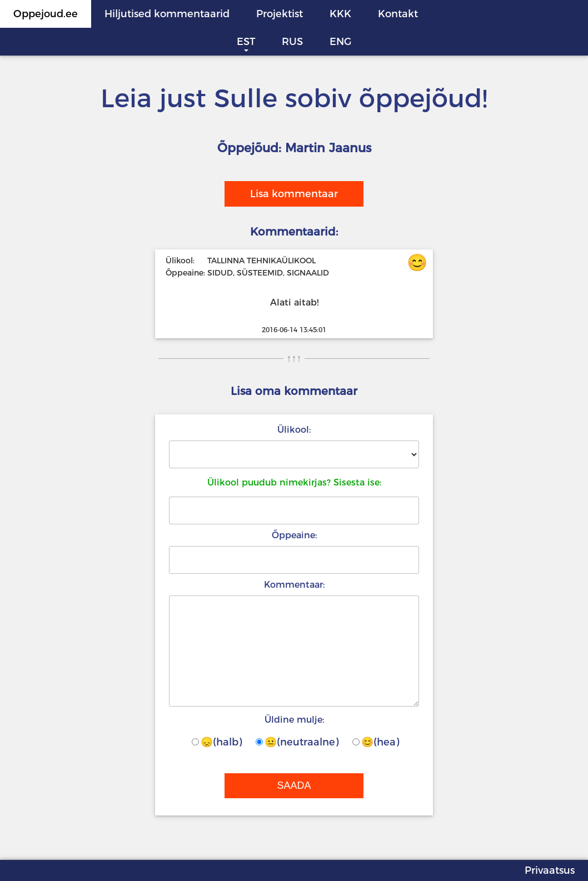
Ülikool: (294, 429)
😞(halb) (217, 742)
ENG (340, 42)
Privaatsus (550, 870)
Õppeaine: (294, 535)
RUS (292, 42)
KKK (340, 14)
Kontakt (398, 14)
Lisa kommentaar (294, 194)
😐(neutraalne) (297, 742)
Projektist (279, 14)
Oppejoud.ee (45, 14)
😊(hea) (375, 742)
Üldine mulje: (294, 719)
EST (246, 42)
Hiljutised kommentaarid (167, 14)
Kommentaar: (294, 584)
